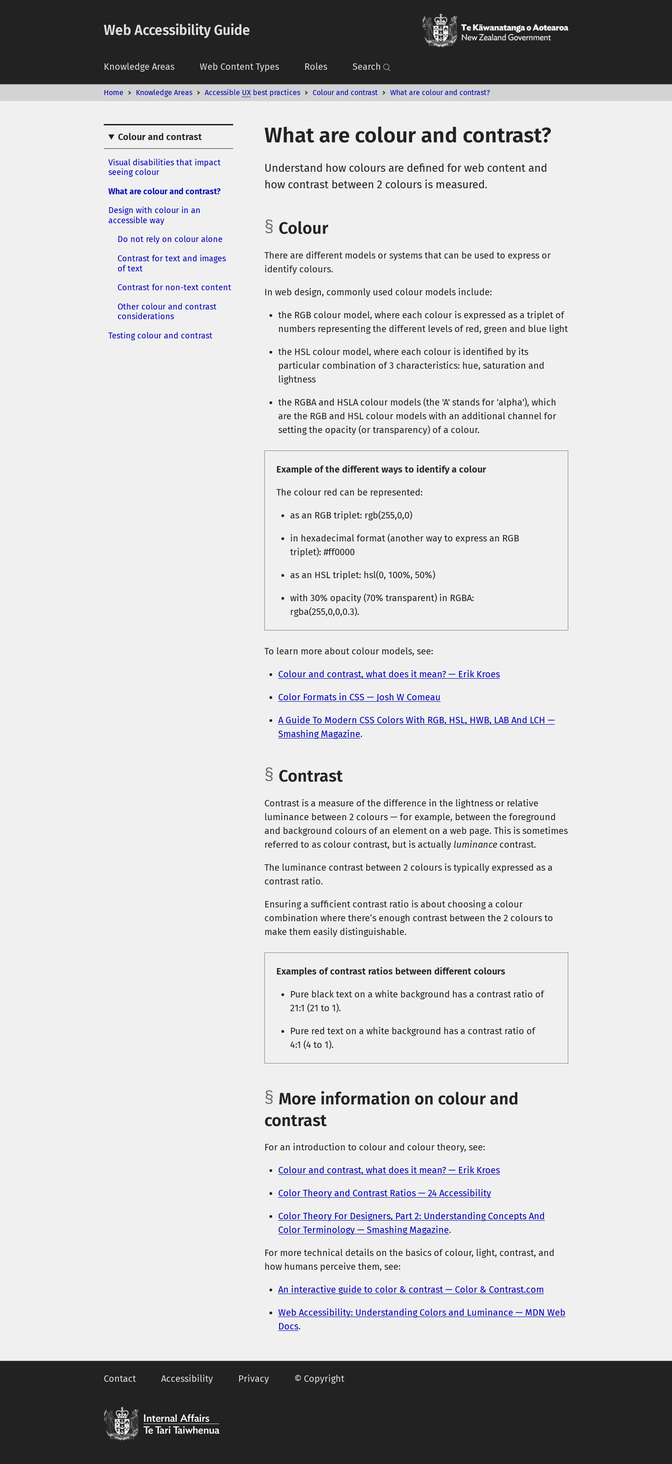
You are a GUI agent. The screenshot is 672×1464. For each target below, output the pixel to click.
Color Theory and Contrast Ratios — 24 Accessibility (384, 1193)
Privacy (253, 1378)
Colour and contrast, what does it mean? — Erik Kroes (389, 674)
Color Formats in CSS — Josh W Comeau (359, 697)
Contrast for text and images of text (172, 263)
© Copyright (319, 1378)
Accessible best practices (252, 92)
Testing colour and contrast (160, 336)
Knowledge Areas (139, 66)
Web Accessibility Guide (177, 30)
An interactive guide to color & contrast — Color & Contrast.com (411, 1289)
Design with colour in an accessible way (154, 215)
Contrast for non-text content (174, 287)
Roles (315, 66)
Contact (120, 1378)
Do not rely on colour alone (170, 239)
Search (372, 66)
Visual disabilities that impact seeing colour (164, 168)
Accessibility (187, 1378)
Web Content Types (239, 66)
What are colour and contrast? (440, 92)
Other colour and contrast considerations (167, 312)
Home (113, 92)
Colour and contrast (345, 92)
